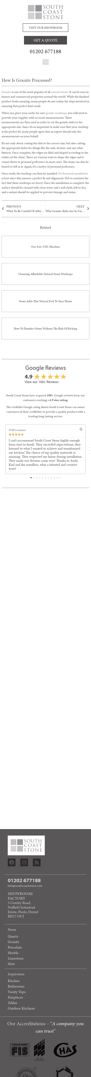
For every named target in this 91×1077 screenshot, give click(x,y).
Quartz (13, 936)
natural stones (59, 92)
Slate (11, 963)
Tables (12, 1002)
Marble (13, 952)
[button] (31, 477)
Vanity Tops (17, 991)
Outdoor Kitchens (21, 1008)
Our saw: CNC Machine (45, 247)
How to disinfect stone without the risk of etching (45, 328)
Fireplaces (15, 997)
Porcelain (15, 947)
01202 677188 (45, 51)
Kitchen (14, 980)
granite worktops (56, 113)
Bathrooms (16, 986)
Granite (6, 92)
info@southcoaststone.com (25, 886)
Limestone (16, 958)
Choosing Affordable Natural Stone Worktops (45, 274)
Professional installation (73, 173)
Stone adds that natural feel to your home (45, 301)
